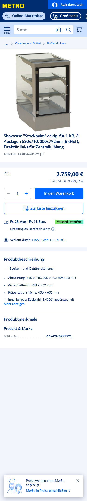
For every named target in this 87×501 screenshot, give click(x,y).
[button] (67, 4)
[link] (79, 30)
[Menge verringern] (8, 193)
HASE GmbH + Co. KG (48, 240)
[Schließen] (78, 480)
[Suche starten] (68, 29)
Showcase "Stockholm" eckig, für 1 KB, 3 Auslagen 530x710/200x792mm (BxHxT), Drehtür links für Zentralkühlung (41, 141)
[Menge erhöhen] (26, 193)
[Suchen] (33, 30)
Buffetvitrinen (56, 43)
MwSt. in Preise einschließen (49, 490)
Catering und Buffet (28, 43)
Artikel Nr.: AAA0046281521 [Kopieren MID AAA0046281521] (24, 154)
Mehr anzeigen (14, 304)
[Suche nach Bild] (58, 30)
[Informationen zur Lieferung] (53, 229)
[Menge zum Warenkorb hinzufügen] (17, 193)
